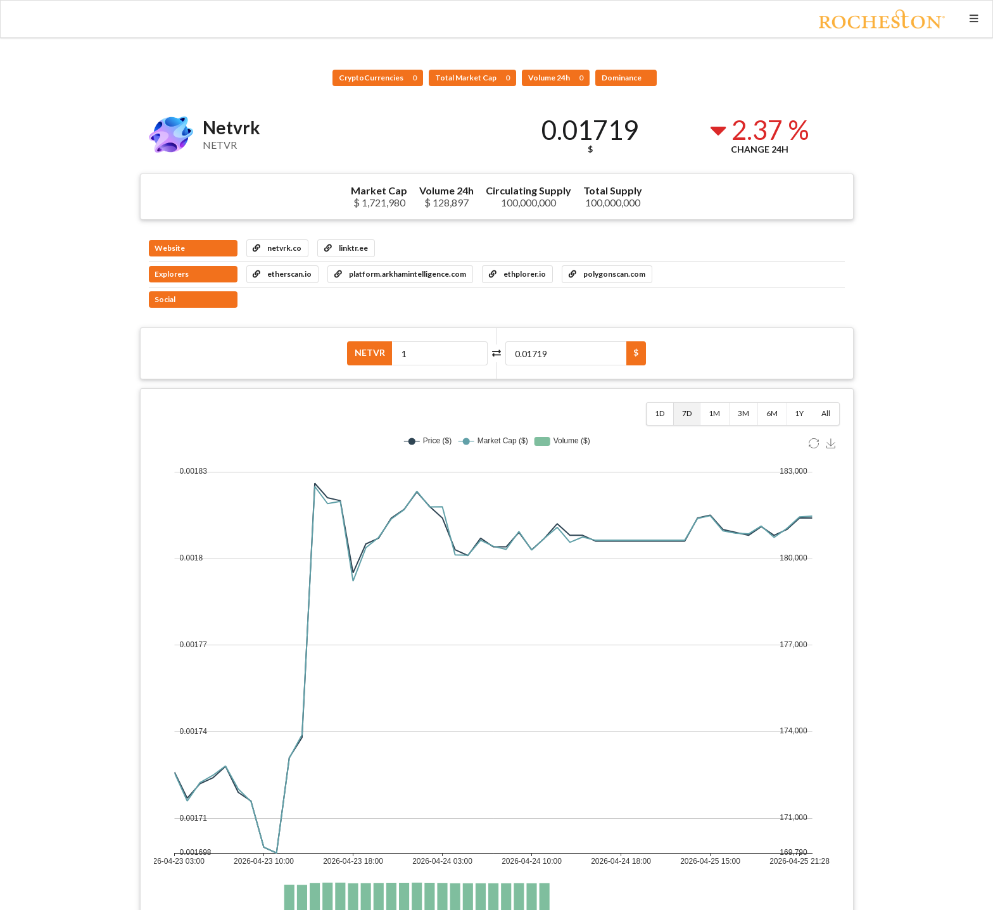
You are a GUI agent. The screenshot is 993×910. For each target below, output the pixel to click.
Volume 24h (555, 77)
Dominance (622, 77)
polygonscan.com (607, 274)
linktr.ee (346, 248)
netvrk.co (277, 248)
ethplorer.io (517, 274)
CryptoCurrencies (378, 77)
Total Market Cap (472, 77)
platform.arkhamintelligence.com (400, 274)
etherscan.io (282, 274)
